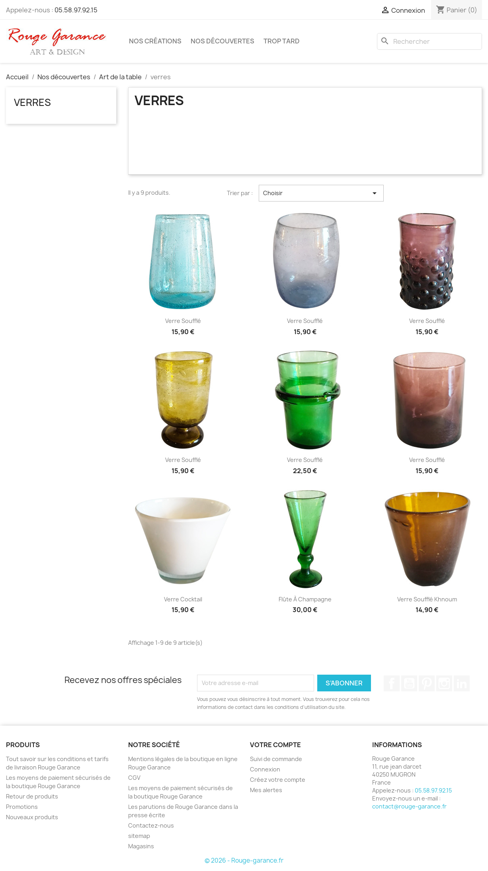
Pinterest (427, 683)
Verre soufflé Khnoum (427, 599)
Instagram (444, 683)
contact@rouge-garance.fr (409, 806)
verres (32, 102)
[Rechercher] (429, 41)
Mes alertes (266, 790)
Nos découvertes (222, 41)
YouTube (409, 683)
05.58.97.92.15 (76, 10)
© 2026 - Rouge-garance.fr (244, 860)
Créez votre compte (277, 779)
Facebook (392, 683)
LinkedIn (462, 683)
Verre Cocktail (183, 599)
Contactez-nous (151, 825)
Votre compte (275, 744)
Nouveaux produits (32, 817)
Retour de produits (32, 796)
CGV (134, 777)
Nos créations (155, 41)
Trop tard (282, 41)
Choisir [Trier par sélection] (321, 193)
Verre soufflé (183, 321)
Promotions (22, 806)
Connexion (265, 769)
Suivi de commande (276, 759)
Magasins (141, 846)
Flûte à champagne (305, 599)
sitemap (139, 836)
